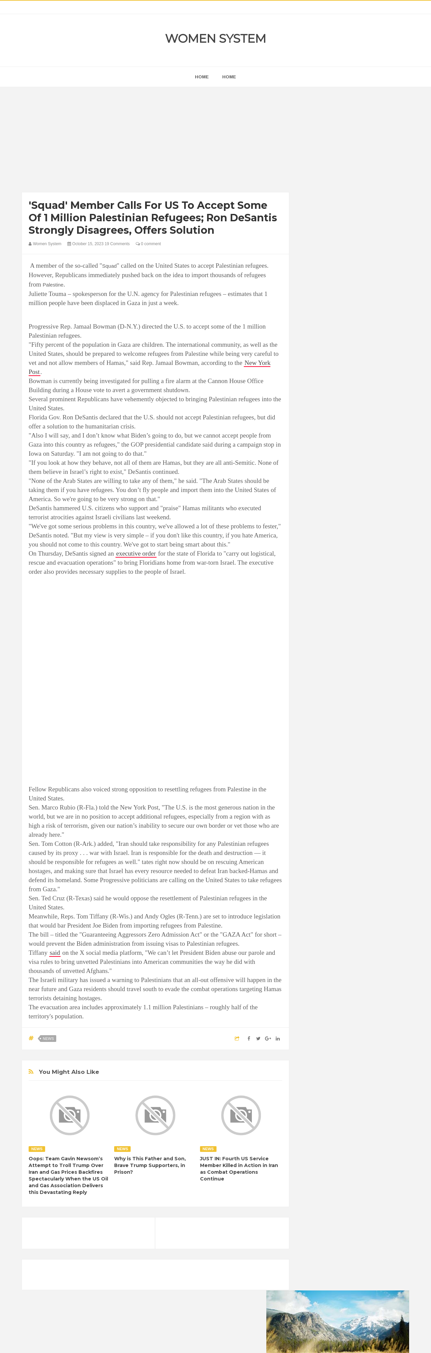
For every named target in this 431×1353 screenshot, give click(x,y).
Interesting (349, 873)
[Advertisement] (155, 141)
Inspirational (319, 873)
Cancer (314, 838)
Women (361, 896)
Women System (215, 38)
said (55, 952)
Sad (373, 884)
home (202, 76)
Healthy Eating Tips (326, 861)
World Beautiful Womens (331, 907)
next (311, 431)
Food (360, 850)
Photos (354, 884)
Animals (340, 827)
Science (315, 896)
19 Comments (117, 243)
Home (229, 76)
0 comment (148, 243)
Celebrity (338, 838)
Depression (366, 838)
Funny (379, 850)
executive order (136, 553)
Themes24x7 (235, 1341)
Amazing (316, 827)
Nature (314, 884)
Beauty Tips (367, 827)
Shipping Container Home (337, 762)
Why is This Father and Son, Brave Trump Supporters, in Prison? (150, 1165)
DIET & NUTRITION (326, 850)
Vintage (338, 896)
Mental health (381, 873)
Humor (359, 861)
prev (306, 431)
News (48, 1039)
